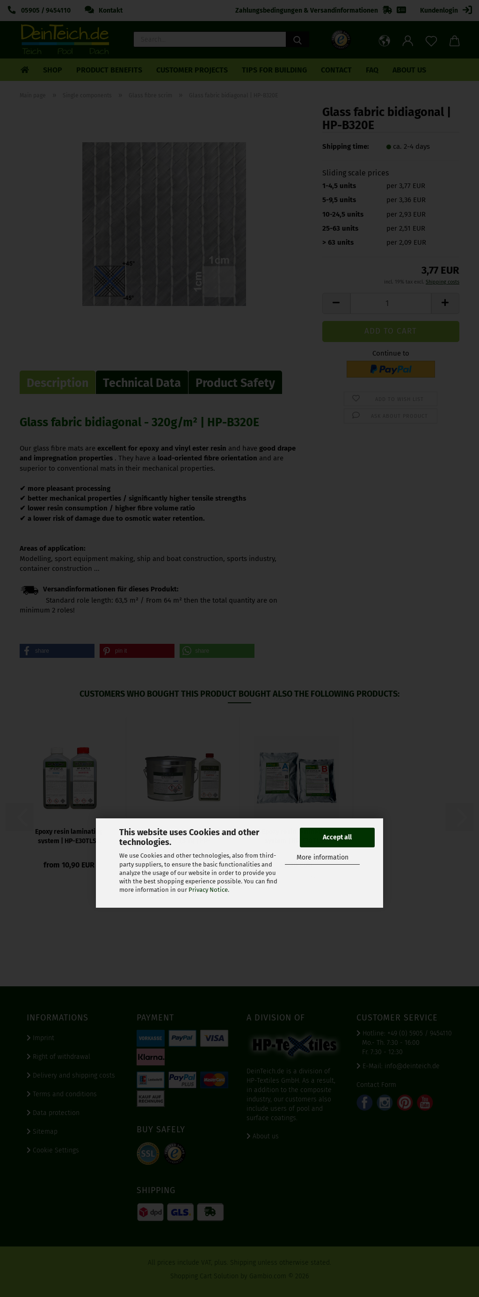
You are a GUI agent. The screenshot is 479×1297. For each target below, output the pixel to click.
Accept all (337, 837)
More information (322, 857)
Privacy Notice (208, 889)
